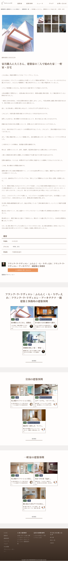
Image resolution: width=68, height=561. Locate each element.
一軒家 (14, 247)
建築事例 (29, 3)
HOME (6, 533)
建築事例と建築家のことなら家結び (10, 9)
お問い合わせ (62, 3)
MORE (34, 361)
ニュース (40, 3)
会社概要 (6, 547)
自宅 (18, 247)
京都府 (52, 543)
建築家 (19, 3)
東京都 (52, 537)
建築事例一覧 (25, 9)
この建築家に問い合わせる (23, 270)
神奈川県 (52, 540)
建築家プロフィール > (8, 275)
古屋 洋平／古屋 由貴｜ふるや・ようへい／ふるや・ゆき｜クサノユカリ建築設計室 (23, 539)
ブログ (51, 3)
